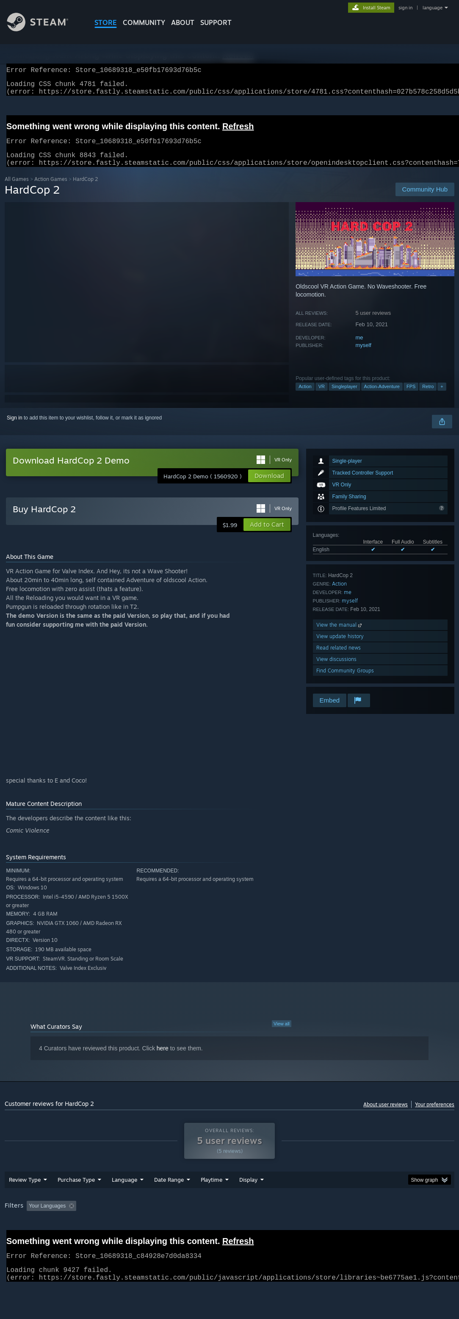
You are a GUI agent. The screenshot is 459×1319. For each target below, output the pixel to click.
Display (248, 1201)
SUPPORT (216, 22)
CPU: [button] (374, 1228)
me (359, 347)
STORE (105, 22)
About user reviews (385, 1114)
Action (305, 396)
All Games (17, 189)
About (182, 22)
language (432, 8)
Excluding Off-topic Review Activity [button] (133, 1228)
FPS (410, 396)
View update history (340, 646)
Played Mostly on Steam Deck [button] (259, 1228)
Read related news (338, 658)
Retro (428, 396)
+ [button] (441, 396)
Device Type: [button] (21, 1239)
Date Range (169, 1201)
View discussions (336, 669)
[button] (267, 534)
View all (282, 1033)
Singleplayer (344, 396)
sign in (405, 8)
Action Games (50, 189)
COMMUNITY (144, 22)
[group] (229, 1233)
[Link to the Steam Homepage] (44, 29)
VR (321, 396)
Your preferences (434, 1114)
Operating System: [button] (330, 1228)
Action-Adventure (382, 396)
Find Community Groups (345, 681)
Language (124, 1201)
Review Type (25, 1201)
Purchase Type (76, 1201)
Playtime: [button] (198, 1228)
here (163, 1058)
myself (363, 355)
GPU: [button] (402, 1228)
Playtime (211, 1201)
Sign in (14, 428)
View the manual (339, 635)
